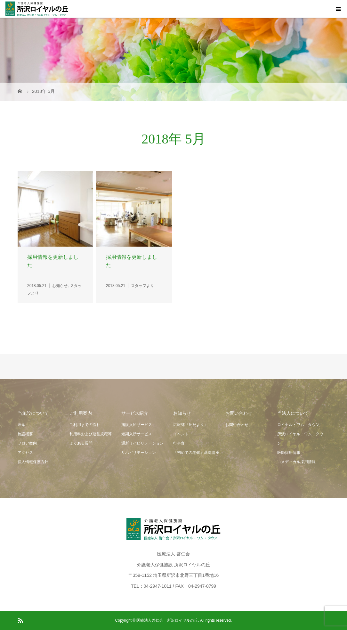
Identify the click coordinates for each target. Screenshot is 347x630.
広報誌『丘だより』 (190, 424)
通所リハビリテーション (142, 443)
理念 (21, 424)
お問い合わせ (236, 424)
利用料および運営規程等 (90, 434)
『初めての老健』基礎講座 (196, 452)
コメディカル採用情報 (296, 462)
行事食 (179, 443)
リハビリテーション (138, 452)
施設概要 (25, 434)
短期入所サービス (136, 434)
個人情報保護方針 (33, 462)
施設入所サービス (136, 424)
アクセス (25, 452)
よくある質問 (81, 443)
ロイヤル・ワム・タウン (298, 424)
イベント (181, 434)
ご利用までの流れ (84, 424)
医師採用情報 (288, 452)
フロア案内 (27, 443)
